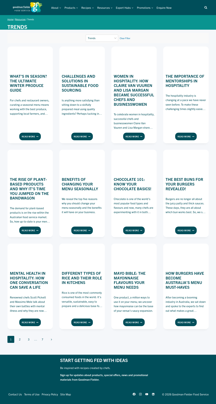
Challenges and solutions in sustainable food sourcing (80, 83)
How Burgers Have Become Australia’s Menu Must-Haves (185, 280)
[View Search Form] (206, 8)
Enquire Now (164, 7)
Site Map (65, 394)
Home (10, 19)
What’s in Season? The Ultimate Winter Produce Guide (28, 83)
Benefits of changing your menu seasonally (80, 184)
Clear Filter (125, 38)
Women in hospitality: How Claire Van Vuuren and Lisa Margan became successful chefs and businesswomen (134, 90)
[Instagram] (140, 394)
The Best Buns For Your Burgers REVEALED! (184, 184)
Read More (31, 137)
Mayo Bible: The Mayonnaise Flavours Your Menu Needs (130, 280)
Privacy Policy (50, 394)
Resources (20, 19)
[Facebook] (134, 394)
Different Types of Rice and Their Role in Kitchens (82, 278)
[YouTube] (147, 394)
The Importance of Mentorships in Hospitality (185, 81)
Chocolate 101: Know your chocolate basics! (132, 184)
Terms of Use (32, 394)
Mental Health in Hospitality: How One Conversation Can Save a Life (29, 280)
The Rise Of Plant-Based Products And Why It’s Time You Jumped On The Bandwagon (29, 188)
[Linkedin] (153, 394)
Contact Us (15, 394)
